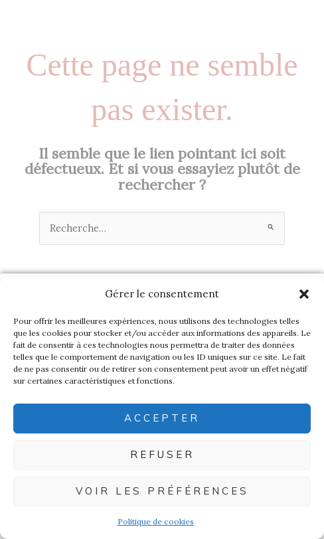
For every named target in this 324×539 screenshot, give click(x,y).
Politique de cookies (156, 521)
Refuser (162, 454)
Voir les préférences (162, 491)
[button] (304, 294)
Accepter (162, 418)
